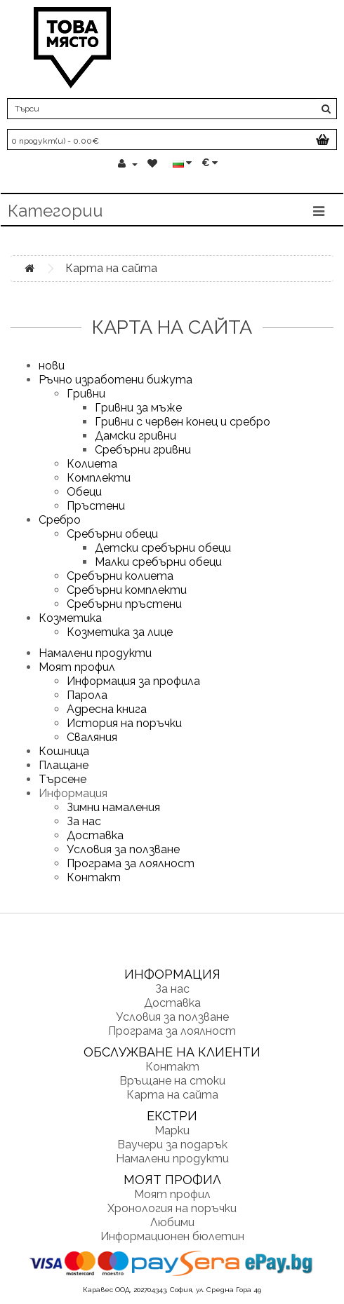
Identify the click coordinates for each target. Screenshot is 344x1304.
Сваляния (92, 737)
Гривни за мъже (138, 407)
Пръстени (96, 505)
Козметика (70, 618)
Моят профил (77, 667)
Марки (172, 1130)
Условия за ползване (123, 849)
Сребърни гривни (143, 449)
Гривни (86, 393)
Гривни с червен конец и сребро (182, 421)
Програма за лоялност (130, 863)
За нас (84, 821)
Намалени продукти (95, 653)
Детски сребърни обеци (163, 548)
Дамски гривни (135, 435)
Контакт (94, 877)
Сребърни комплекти (127, 590)
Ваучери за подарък (172, 1144)
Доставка (95, 835)
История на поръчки (124, 723)
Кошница (64, 751)
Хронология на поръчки (172, 1208)
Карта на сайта (111, 268)
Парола (87, 695)
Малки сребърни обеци (158, 562)
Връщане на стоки (172, 1080)
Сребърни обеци (112, 534)
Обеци (84, 491)
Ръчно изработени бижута (115, 379)
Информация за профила (133, 681)
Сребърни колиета (120, 576)
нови (52, 365)
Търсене (62, 779)
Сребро (60, 520)
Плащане (63, 765)
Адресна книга (107, 709)
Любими (172, 1222)
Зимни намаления (113, 807)
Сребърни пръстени (124, 604)
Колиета (92, 463)
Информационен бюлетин (172, 1236)
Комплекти (99, 477)
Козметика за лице (120, 632)
